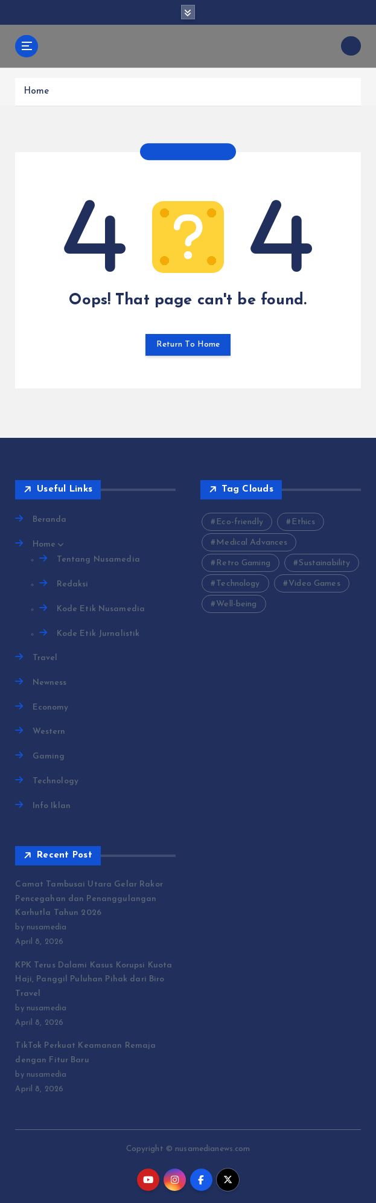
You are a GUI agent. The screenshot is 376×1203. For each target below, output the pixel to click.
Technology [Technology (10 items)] (238, 583)
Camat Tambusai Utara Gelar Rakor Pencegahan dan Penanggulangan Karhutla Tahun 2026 (88, 899)
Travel (45, 658)
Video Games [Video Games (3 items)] (314, 583)
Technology (55, 781)
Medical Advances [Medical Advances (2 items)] (251, 542)
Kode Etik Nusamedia (101, 609)
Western (49, 732)
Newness (50, 683)
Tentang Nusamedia (98, 559)
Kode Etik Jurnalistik (98, 634)
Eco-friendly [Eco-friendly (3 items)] (239, 522)
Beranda (50, 520)
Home (36, 91)
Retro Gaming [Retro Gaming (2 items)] (243, 563)
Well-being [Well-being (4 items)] (236, 604)
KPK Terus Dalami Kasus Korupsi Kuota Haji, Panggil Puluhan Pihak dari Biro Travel (93, 979)
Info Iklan (52, 806)
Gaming (49, 756)
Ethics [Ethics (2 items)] (303, 522)
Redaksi (73, 584)
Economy (51, 707)
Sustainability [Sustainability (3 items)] (324, 563)
